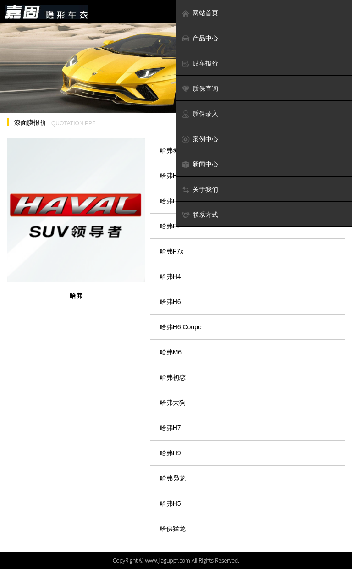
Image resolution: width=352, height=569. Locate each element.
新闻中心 (199, 164)
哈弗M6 (171, 352)
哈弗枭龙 (173, 478)
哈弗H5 (170, 503)
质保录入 (199, 114)
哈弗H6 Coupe (181, 327)
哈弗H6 (170, 301)
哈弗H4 (170, 276)
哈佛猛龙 (173, 528)
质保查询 (199, 89)
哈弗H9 (170, 453)
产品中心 (199, 38)
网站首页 (199, 13)
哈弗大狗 (173, 402)
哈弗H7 (170, 427)
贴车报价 (199, 63)
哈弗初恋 (173, 377)
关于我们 (199, 189)
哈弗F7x (171, 251)
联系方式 (199, 215)
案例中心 (199, 139)
